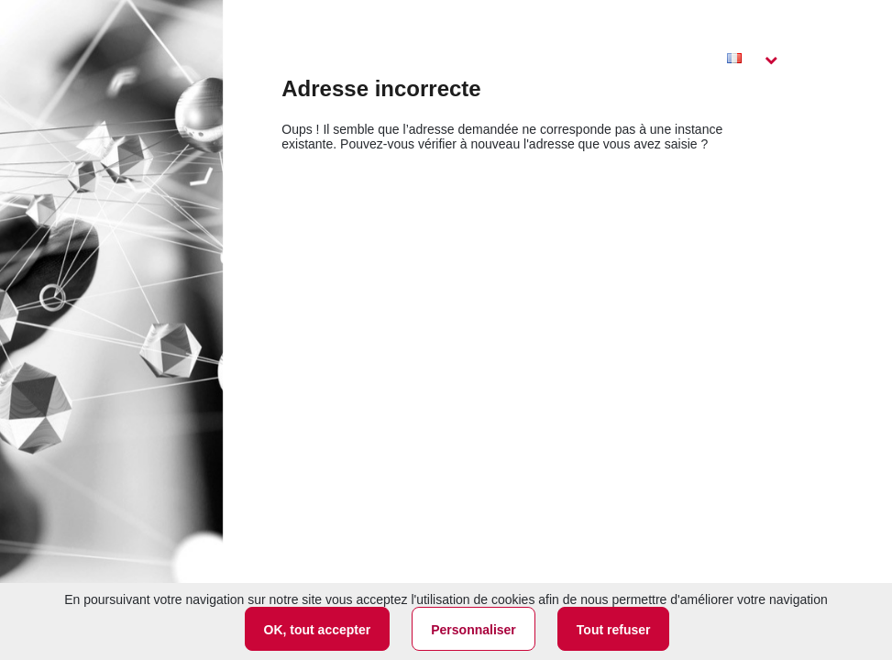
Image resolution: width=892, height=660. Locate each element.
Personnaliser (473, 629)
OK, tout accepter (317, 629)
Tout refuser (614, 629)
